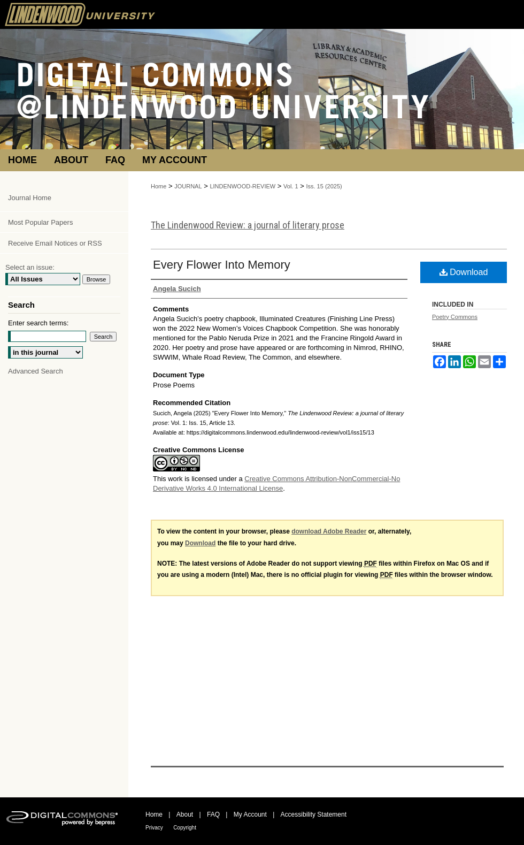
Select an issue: (30, 267)
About (184, 814)
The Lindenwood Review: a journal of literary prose (247, 225)
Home (158, 186)
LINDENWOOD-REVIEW (242, 186)
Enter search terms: (38, 323)
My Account (250, 814)
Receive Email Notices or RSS (55, 243)
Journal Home (29, 198)
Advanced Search (35, 371)
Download (464, 272)
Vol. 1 (290, 186)
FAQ (213, 814)
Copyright (184, 828)
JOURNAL (188, 186)
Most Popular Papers (40, 222)
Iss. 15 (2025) (324, 186)
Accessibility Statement (313, 814)
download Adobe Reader (328, 531)
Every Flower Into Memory (221, 264)
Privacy (154, 828)
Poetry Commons (454, 317)
